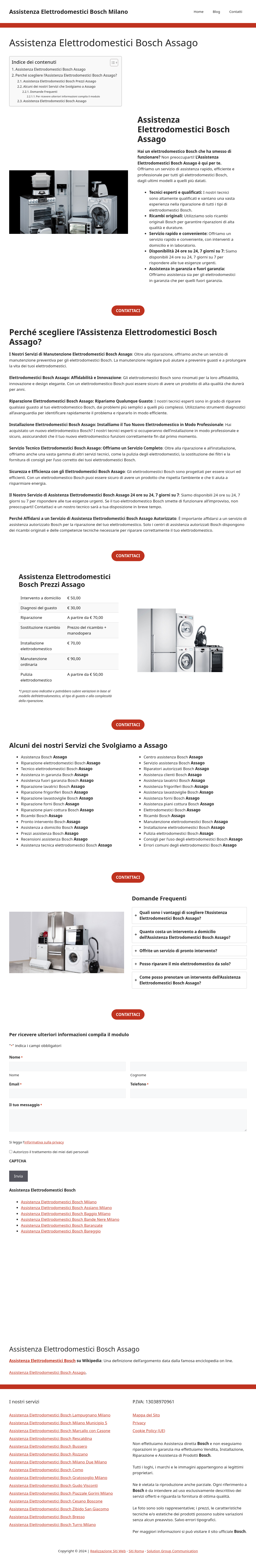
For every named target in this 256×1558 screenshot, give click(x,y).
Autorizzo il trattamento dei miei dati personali (50, 1151)
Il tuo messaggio (25, 1105)
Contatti (235, 11)
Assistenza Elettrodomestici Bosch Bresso (47, 1516)
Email (15, 1084)
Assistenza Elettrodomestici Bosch (42, 1360)
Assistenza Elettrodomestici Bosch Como (46, 1469)
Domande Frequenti (43, 92)
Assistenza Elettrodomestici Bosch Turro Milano (52, 1524)
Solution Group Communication (172, 1551)
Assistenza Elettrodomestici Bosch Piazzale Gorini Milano (61, 1493)
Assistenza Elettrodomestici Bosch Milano (68, 11)
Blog (216, 11)
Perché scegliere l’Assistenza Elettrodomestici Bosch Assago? (66, 75)
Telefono (139, 1084)
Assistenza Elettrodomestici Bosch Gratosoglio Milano (58, 1477)
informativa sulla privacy (44, 1142)
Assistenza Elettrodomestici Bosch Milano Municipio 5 (58, 1422)
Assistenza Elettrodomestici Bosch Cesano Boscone (55, 1501)
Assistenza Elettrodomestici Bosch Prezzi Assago (59, 81)
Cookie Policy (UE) (149, 1430)
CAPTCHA (17, 1160)
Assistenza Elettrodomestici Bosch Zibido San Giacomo (59, 1509)
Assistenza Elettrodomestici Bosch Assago (50, 69)
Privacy (139, 1422)
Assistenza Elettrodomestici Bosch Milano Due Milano (58, 1462)
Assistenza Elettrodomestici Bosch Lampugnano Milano (59, 1415)
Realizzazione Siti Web (108, 1551)
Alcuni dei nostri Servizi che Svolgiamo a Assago (59, 86)
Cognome (138, 1075)
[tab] (189, 915)
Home (199, 11)
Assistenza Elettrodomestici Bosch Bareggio (61, 1231)
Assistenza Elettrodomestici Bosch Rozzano (48, 1454)
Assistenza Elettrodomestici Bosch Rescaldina (50, 1438)
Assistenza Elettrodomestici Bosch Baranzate (62, 1225)
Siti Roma (136, 1551)
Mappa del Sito (146, 1415)
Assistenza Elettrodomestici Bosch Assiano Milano (66, 1207)
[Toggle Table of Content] (112, 63)
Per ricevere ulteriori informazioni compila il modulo (68, 96)
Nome (14, 1075)
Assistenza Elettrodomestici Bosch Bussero (48, 1446)
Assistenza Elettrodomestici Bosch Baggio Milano (66, 1213)
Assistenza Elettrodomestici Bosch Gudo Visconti (53, 1485)
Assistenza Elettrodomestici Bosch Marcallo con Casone (59, 1430)
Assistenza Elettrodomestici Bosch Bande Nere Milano (70, 1219)
